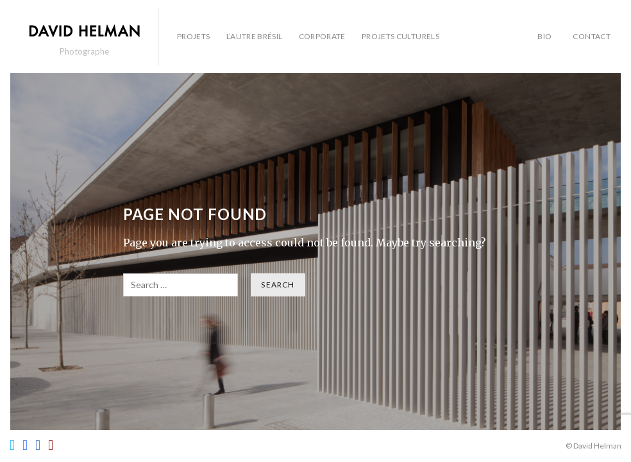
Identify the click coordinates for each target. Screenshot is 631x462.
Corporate (322, 36)
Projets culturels (400, 36)
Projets (193, 36)
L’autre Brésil (254, 36)
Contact (591, 36)
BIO (544, 36)
